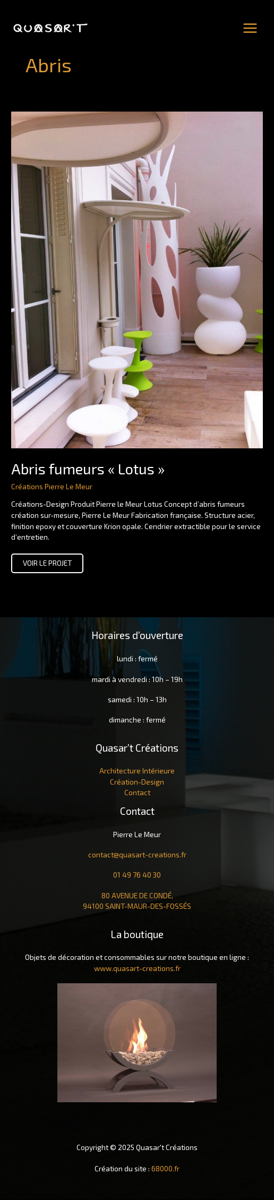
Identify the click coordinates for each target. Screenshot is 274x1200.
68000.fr (165, 1168)
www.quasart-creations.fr (137, 968)
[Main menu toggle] (250, 27)
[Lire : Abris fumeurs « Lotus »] (137, 279)
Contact (137, 792)
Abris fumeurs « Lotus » (88, 468)
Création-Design (137, 781)
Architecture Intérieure (137, 770)
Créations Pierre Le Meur (51, 486)
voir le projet (47, 565)
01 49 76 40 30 (137, 874)
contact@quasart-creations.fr (137, 854)
